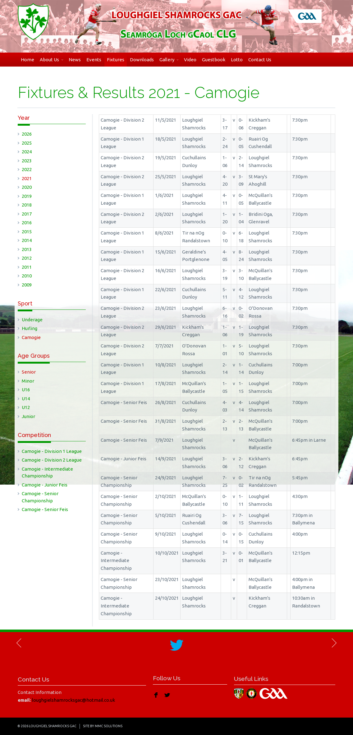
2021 (27, 178)
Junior (28, 416)
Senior (29, 371)
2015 (27, 231)
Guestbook (213, 59)
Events (93, 59)
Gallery (168, 59)
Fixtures (115, 59)
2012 (27, 258)
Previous (19, 643)
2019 (27, 196)
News (75, 59)
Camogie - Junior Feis (44, 484)
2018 (27, 204)
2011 (27, 267)
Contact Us (259, 59)
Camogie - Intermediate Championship (47, 472)
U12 (26, 407)
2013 (27, 249)
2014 (27, 240)
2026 (27, 134)
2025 (27, 143)
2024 (27, 151)
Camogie (31, 337)
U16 (26, 389)
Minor (28, 381)
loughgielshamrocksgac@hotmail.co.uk (73, 700)
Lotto (237, 59)
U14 (26, 398)
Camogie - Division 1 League (52, 451)
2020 (27, 187)
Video (190, 59)
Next (333, 643)
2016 (27, 222)
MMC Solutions (108, 726)
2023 (27, 160)
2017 (27, 213)
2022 (27, 169)
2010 (27, 275)
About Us (51, 59)
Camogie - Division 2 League (52, 460)
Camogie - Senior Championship (40, 497)
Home (27, 59)
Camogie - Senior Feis (45, 509)
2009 (27, 284)
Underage (32, 319)
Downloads (142, 59)
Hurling (29, 328)
